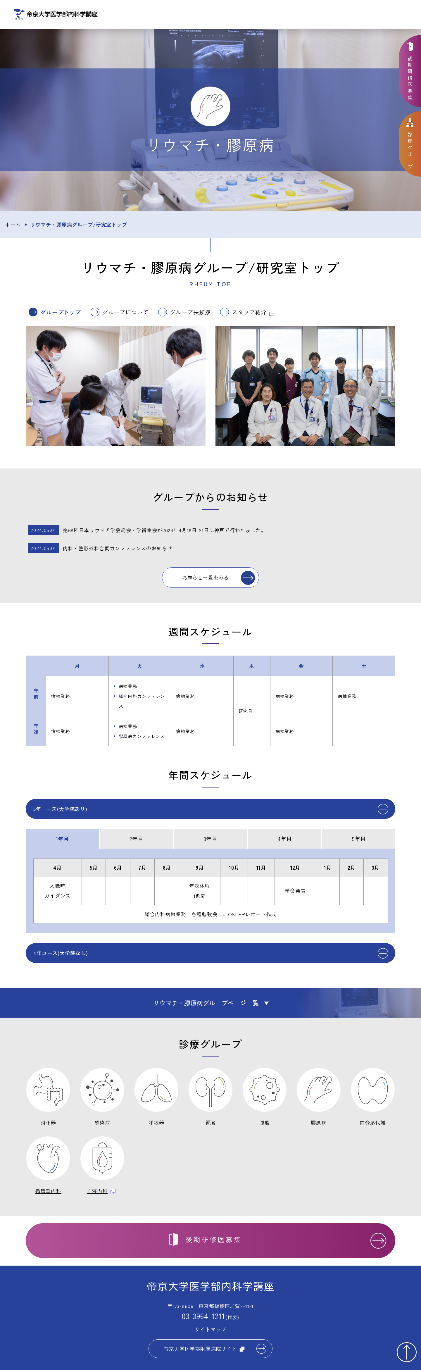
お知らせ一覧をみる (205, 578)
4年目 (284, 839)
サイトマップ (210, 1330)
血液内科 (101, 1192)
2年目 (136, 839)
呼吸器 (156, 1123)
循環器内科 (48, 1192)
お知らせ (195, 15)
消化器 (48, 1123)
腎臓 (210, 1123)
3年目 (210, 839)
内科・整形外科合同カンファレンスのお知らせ (100, 549)
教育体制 (317, 15)
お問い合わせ (357, 15)
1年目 (62, 839)
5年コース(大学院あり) (60, 809)
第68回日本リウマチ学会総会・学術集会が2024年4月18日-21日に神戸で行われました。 (147, 531)
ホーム (13, 225)
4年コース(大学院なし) (60, 954)
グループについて (125, 313)
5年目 (359, 839)
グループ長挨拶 (190, 313)
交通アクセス (398, 15)
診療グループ (277, 15)
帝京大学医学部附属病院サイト (204, 1349)
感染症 (102, 1123)
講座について (236, 15)
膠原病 (319, 1123)
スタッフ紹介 (253, 313)
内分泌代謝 (373, 1123)
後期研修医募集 (410, 78)
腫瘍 (264, 1123)
